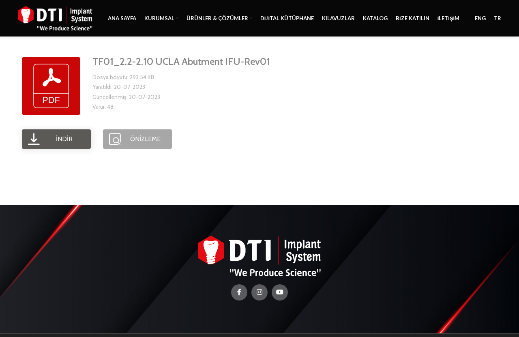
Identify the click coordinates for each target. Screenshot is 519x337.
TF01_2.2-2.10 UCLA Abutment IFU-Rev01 (181, 61)
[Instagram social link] (259, 292)
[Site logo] (55, 17)
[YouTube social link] (280, 292)
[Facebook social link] (239, 292)
